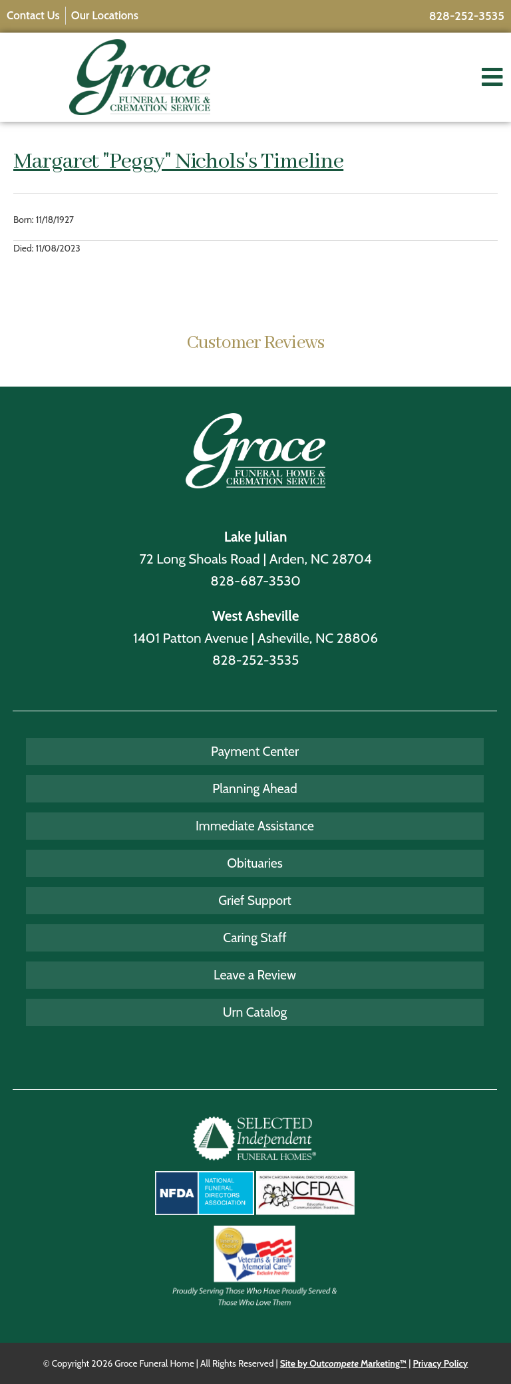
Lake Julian (255, 536)
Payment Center (255, 751)
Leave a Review (255, 975)
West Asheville (255, 615)
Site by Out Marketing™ (343, 1363)
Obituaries (254, 863)
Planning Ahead (254, 788)
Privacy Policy (440, 1363)
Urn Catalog (255, 1012)
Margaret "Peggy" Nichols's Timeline (178, 162)
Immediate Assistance (255, 826)
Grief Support (254, 900)
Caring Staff (255, 938)
